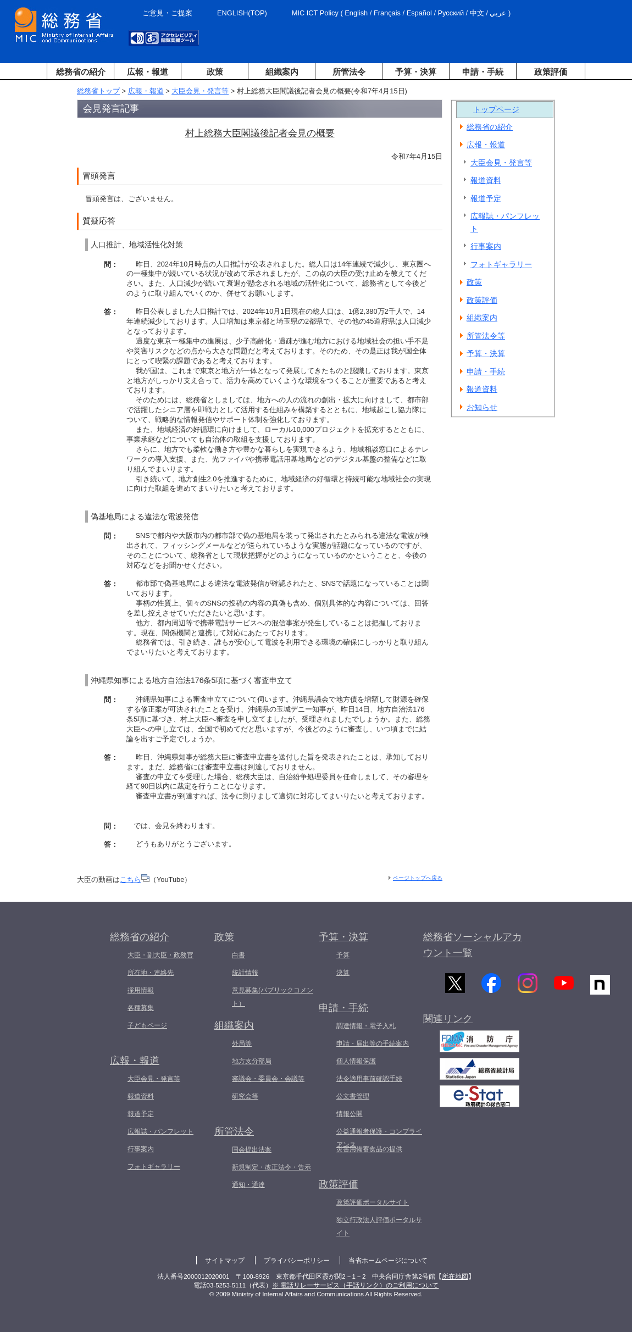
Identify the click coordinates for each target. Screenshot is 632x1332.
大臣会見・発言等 (200, 91)
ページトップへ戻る (417, 878)
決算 (343, 972)
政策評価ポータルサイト (372, 1202)
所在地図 (455, 1276)
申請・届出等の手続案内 (372, 1043)
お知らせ (482, 407)
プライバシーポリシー (297, 1260)
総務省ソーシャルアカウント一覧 (472, 944)
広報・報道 (147, 71)
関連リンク (448, 1022)
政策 (215, 71)
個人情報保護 (356, 1061)
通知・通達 (248, 1185)
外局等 (242, 1043)
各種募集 (140, 1008)
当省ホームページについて (388, 1260)
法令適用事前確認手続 (369, 1079)
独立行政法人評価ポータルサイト (379, 1226)
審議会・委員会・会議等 (268, 1079)
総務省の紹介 (81, 71)
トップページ (496, 109)
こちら (134, 879)
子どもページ (147, 1025)
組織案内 (281, 71)
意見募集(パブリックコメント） (272, 996)
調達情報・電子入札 (366, 1026)
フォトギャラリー (501, 264)
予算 (343, 955)
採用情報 (140, 990)
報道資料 (485, 180)
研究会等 (245, 1096)
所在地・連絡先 (150, 972)
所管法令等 (486, 335)
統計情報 (245, 972)
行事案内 (485, 246)
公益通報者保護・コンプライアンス (379, 1138)
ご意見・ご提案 (167, 13)
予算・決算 (415, 71)
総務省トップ (98, 91)
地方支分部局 (251, 1061)
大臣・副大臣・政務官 (160, 955)
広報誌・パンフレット (505, 222)
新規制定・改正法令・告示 (271, 1167)
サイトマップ (225, 1260)
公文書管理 (352, 1096)
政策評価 (550, 71)
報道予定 (485, 198)
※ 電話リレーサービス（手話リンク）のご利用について (355, 1285)
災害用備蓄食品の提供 (369, 1149)
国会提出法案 (251, 1149)
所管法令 (348, 71)
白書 (238, 955)
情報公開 (349, 1114)
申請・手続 (482, 71)
